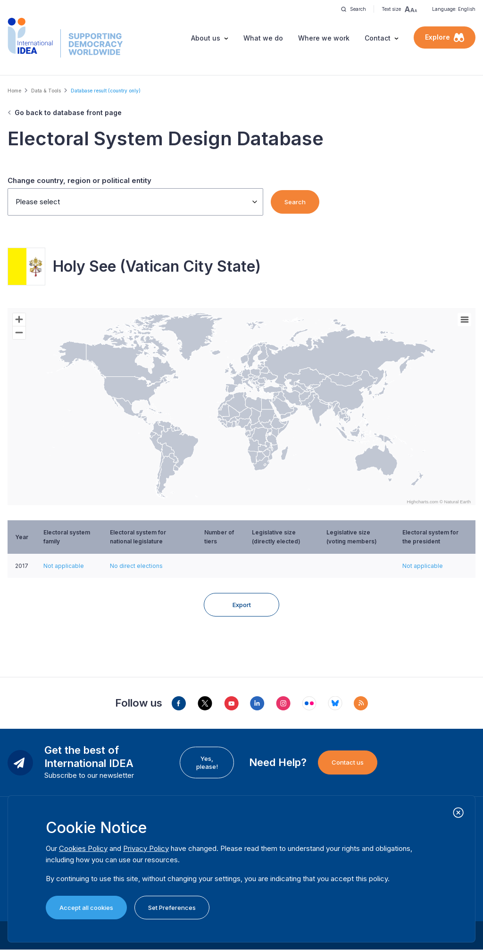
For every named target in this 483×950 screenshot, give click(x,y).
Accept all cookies (86, 907)
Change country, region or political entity (79, 180)
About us (205, 38)
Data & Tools (46, 90)
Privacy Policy (146, 848)
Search (295, 202)
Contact (378, 38)
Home (14, 90)
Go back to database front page (68, 112)
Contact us (348, 762)
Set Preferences (172, 907)
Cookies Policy (83, 848)
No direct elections (136, 565)
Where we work (324, 38)
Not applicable (63, 565)
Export (242, 604)
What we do (263, 38)
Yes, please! (207, 762)
